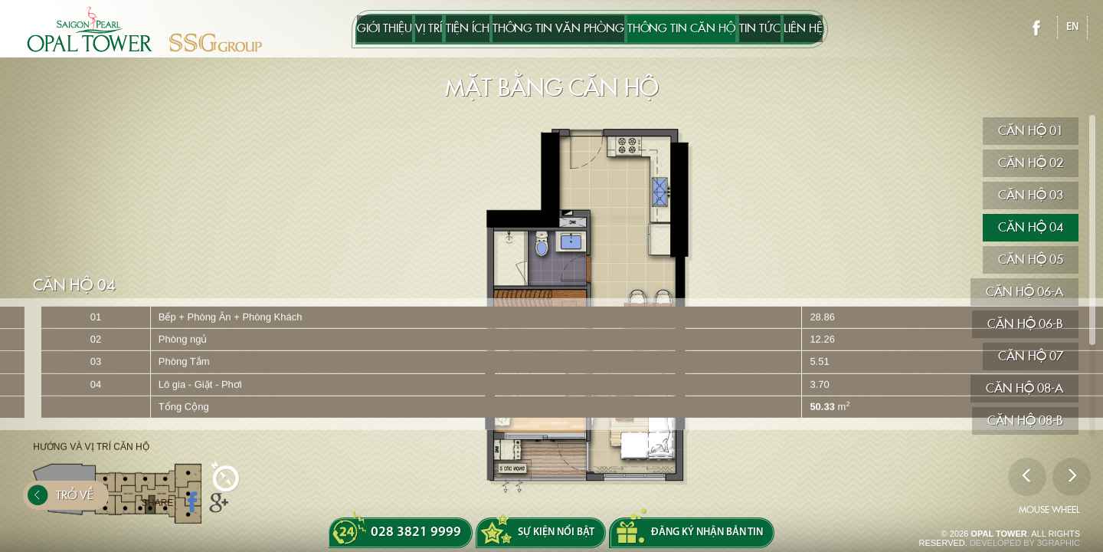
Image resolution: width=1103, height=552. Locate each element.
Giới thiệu (311, 29)
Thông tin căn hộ (706, 29)
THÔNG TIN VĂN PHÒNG (558, 29)
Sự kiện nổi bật (556, 532)
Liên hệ (876, 29)
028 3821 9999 (416, 532)
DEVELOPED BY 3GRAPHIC (1025, 542)
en (1072, 27)
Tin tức (809, 29)
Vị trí (379, 29)
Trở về (60, 503)
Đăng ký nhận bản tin (707, 532)
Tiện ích (443, 29)
